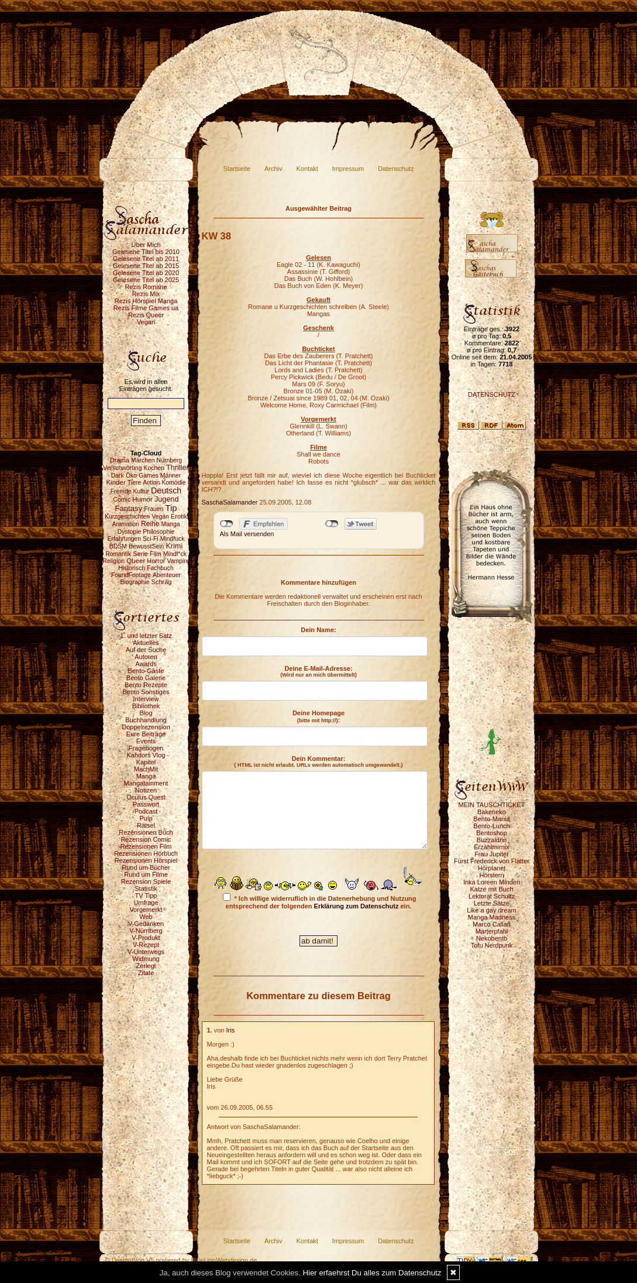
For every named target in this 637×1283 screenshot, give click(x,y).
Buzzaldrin (492, 839)
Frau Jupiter (491, 853)
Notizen (146, 790)
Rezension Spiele (146, 881)
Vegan (146, 321)
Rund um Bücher (146, 867)
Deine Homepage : (318, 716)
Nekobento (491, 938)
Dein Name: (318, 629)
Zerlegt (146, 965)
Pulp (145, 818)
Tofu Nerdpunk (492, 945)
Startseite (236, 168)
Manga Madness (491, 917)
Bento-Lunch (491, 825)
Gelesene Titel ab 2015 (146, 265)
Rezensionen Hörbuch (146, 853)
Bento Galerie (146, 677)
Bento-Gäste (146, 670)
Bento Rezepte (146, 684)
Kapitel (146, 762)
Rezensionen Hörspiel (146, 860)
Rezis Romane (146, 286)
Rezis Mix (146, 293)
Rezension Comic (145, 839)
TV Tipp (146, 895)
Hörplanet (492, 868)
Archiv (273, 168)
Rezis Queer (146, 314)
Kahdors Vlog (145, 755)
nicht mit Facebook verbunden (226, 523)
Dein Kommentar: (318, 761)
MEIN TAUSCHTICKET (492, 804)
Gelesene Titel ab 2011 (146, 258)
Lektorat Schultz (492, 896)
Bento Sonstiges (145, 691)
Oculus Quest (146, 797)
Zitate (146, 972)
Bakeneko (491, 811)
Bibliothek (146, 705)
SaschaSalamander (230, 502)
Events (146, 741)
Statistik (146, 888)
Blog (145, 712)
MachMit (146, 769)
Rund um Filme (146, 874)
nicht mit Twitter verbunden (332, 523)
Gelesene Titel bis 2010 (146, 251)
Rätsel (146, 825)
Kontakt (307, 168)
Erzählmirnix (491, 846)
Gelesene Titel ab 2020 (146, 272)
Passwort (146, 804)
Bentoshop (491, 832)
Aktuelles (146, 642)
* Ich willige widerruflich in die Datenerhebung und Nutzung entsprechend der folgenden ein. (319, 901)
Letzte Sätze (491, 903)
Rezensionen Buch (146, 832)
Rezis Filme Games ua (145, 307)
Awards (145, 663)
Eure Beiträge (146, 733)
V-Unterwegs (146, 951)
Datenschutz (396, 168)
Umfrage (145, 902)
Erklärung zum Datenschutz (356, 906)
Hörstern (491, 875)
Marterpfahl (492, 931)
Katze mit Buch (492, 889)
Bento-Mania (491, 818)
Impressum (348, 168)
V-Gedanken (146, 923)
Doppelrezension (146, 726)
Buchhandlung (145, 719)
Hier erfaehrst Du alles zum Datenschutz (372, 1272)
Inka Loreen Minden (491, 882)
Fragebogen (146, 748)
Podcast (146, 811)
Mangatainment (146, 783)
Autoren (146, 656)
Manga (146, 776)
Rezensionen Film (145, 846)
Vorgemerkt (145, 909)
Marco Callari (492, 924)
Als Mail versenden (247, 533)
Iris (230, 1030)
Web (145, 916)
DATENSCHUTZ (491, 394)
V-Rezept (146, 944)
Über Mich (145, 244)
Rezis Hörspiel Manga (146, 300)
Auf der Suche (146, 649)
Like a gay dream (491, 910)
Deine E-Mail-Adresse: (318, 671)
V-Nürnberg (145, 930)
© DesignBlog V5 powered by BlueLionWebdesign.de (181, 1260)
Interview (146, 698)
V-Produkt (146, 937)
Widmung (145, 958)
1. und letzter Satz (146, 635)
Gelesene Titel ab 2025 (146, 279)
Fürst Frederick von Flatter (491, 861)
